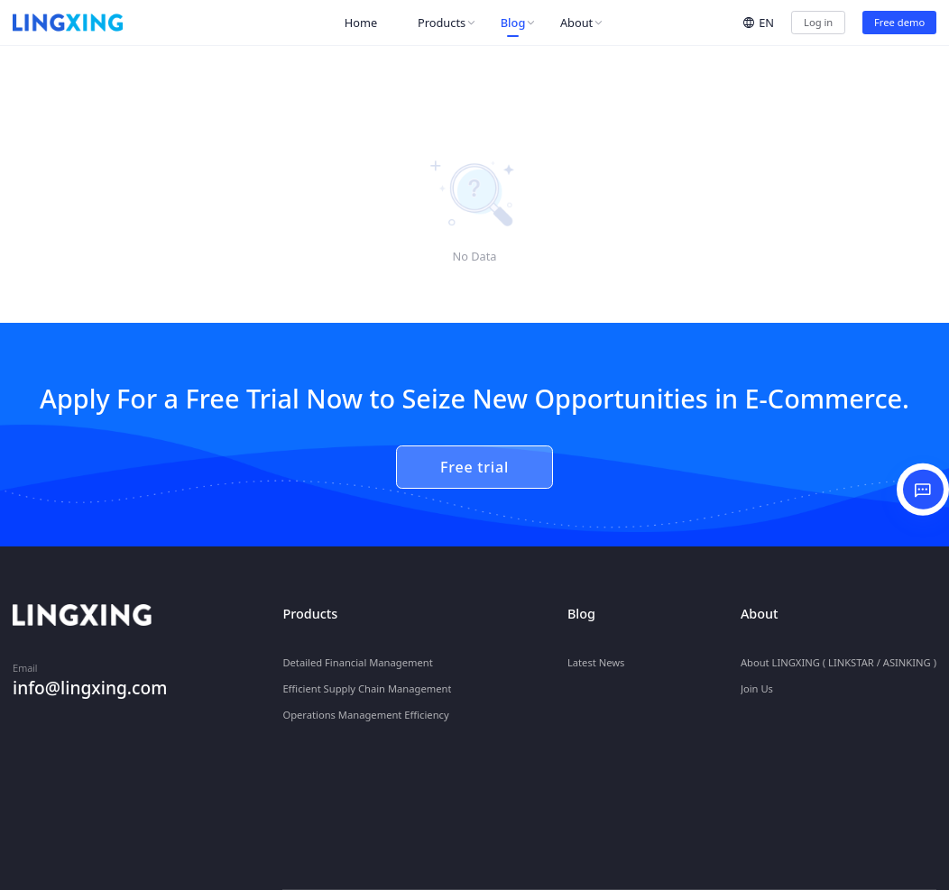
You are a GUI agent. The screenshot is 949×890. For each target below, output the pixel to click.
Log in (818, 22)
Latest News (596, 652)
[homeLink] (68, 22)
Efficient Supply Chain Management (366, 678)
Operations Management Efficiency (365, 704)
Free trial (474, 467)
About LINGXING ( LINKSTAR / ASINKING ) (838, 652)
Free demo (899, 22)
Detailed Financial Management (357, 652)
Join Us (757, 678)
